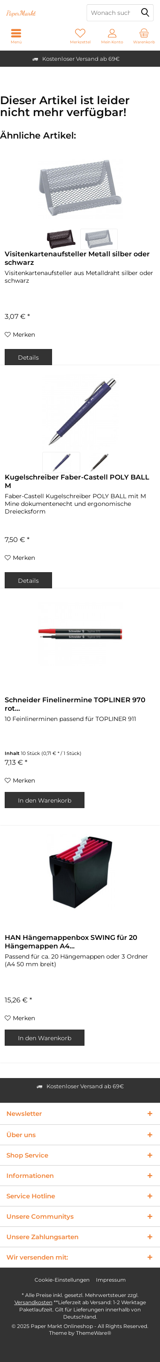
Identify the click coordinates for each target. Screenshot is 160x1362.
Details (28, 357)
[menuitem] (144, 36)
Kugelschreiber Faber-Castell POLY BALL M (77, 481)
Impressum (111, 1280)
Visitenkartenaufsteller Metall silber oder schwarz (77, 258)
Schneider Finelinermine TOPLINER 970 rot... (75, 704)
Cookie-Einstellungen (62, 1280)
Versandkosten (33, 1302)
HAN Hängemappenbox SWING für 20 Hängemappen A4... (71, 942)
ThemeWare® (93, 1333)
